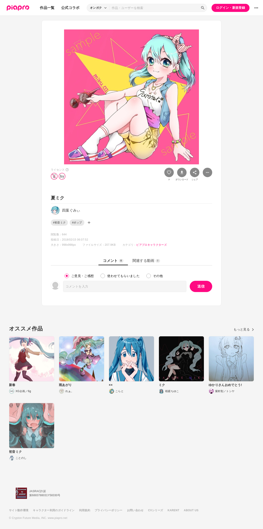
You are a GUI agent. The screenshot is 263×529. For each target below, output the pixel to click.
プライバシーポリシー (109, 510)
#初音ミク (59, 222)
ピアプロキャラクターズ (151, 244)
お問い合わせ (135, 510)
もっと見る (244, 329)
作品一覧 (47, 8)
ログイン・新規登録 (230, 7)
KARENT (173, 510)
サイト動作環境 (18, 510)
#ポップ (77, 222)
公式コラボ (70, 8)
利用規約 (84, 510)
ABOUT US (191, 510)
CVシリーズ (155, 510)
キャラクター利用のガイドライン (53, 510)
